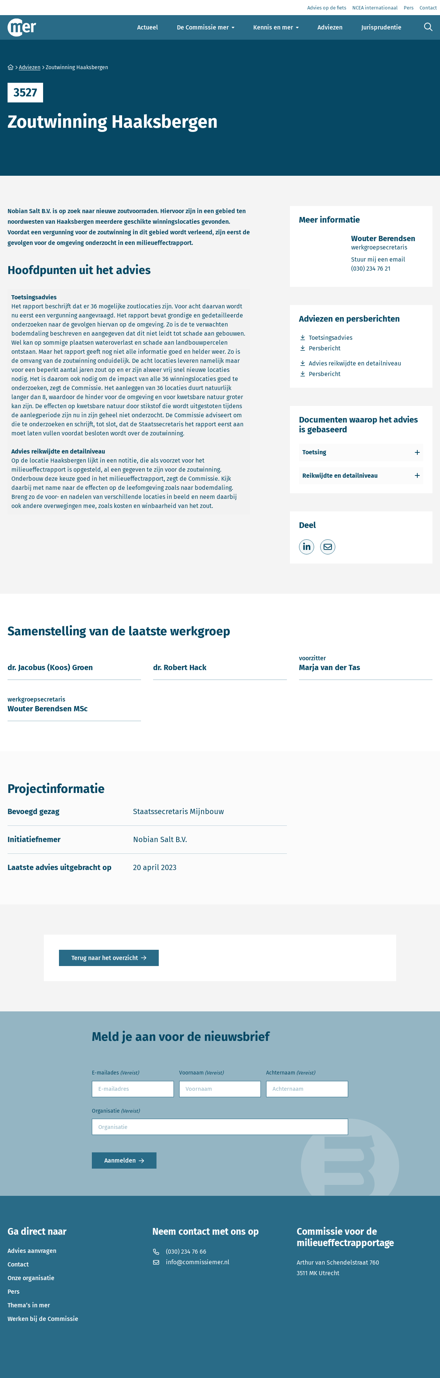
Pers (14, 1291)
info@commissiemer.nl (190, 1262)
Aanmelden (120, 1160)
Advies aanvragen (32, 1250)
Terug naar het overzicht (104, 958)
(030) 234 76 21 (383, 268)
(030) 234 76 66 (179, 1251)
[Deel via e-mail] (327, 546)
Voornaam (201, 1073)
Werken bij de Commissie (43, 1318)
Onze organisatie (31, 1278)
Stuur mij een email (383, 259)
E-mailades (115, 1073)
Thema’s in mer (29, 1305)
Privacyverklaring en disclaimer (51, 1366)
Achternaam (290, 1073)
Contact (18, 1264)
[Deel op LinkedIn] (306, 546)
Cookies (111, 1366)
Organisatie (115, 1111)
